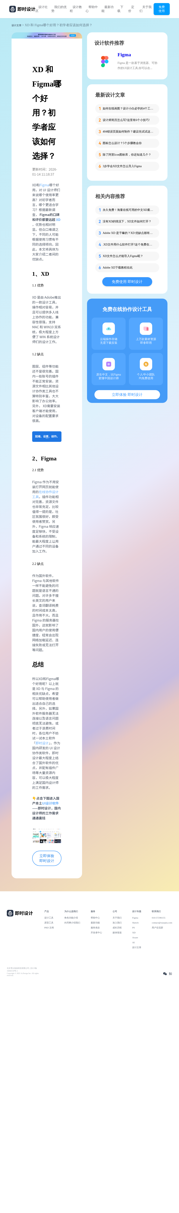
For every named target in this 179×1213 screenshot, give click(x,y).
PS (133, 927)
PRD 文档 (49, 927)
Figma (44, 184)
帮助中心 (92, 9)
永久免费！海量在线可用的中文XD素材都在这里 (128, 209)
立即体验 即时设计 (46, 858)
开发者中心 (96, 932)
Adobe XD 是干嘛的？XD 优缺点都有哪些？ (128, 233)
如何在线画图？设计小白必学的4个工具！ (128, 108)
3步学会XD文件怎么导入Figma (122, 166)
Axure (135, 937)
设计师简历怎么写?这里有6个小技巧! (126, 120)
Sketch (135, 922)
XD (58, 219)
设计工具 (48, 917)
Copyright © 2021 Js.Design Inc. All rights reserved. (23, 974)
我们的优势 (59, 9)
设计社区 (41, 9)
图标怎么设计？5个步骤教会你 (122, 143)
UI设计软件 (50, 803)
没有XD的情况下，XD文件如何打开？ (127, 221)
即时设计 (42, 742)
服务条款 (95, 927)
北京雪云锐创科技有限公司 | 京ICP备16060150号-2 (22, 969)
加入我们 (117, 922)
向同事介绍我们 (72, 922)
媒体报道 (117, 932)
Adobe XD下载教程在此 (118, 267)
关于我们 (145, 9)
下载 (120, 9)
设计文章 (16, 25)
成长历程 (117, 927)
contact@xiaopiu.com (162, 922)
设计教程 (76, 9)
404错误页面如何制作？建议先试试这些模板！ (128, 131)
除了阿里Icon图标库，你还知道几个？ (127, 154)
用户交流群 (157, 927)
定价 (131, 9)
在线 (42, 491)
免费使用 (162, 9)
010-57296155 (158, 917)
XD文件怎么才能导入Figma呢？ (123, 256)
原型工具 (48, 922)
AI (133, 942)
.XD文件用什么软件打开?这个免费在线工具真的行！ (128, 244)
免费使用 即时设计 (127, 282)
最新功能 (107, 9)
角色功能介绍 (71, 917)
